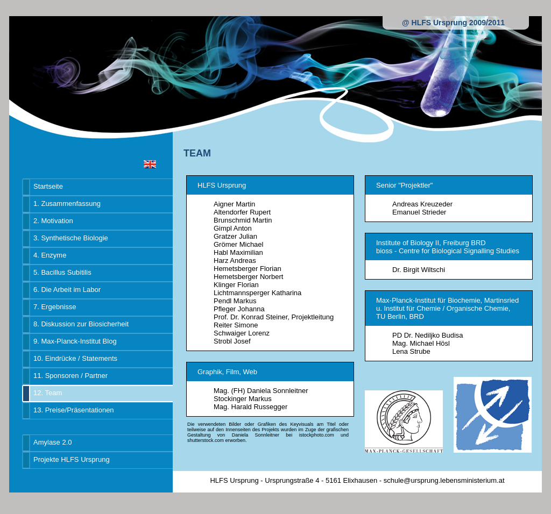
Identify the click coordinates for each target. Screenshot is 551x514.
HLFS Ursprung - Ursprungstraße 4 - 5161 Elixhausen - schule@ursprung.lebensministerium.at (357, 480)
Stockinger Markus (243, 399)
